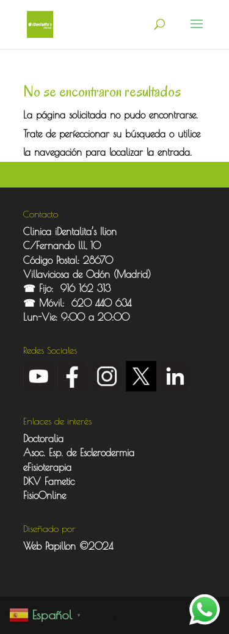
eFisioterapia (47, 467)
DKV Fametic (49, 481)
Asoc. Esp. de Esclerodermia (80, 452)
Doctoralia (43, 438)
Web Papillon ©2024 (68, 546)
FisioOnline (44, 495)
